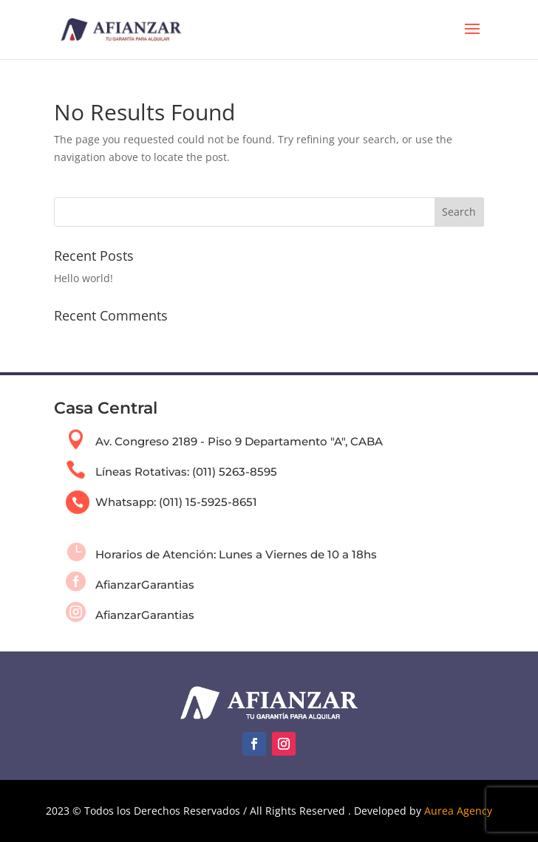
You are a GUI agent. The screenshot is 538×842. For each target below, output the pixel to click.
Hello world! (83, 278)
